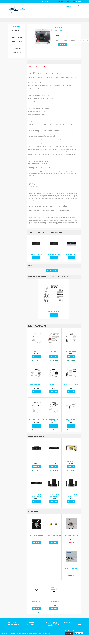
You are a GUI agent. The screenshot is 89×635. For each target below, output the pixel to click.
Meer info (31, 61)
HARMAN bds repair (17, 41)
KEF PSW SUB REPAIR (17, 52)
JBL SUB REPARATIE (17, 48)
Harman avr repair (17, 37)
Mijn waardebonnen (31, 631)
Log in (79, 1)
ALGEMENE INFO (16, 30)
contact (63, 1)
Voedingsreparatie (36, 436)
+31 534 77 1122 (52, 628)
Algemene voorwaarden (13, 624)
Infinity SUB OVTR (17, 45)
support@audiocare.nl (53, 631)
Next (79, 323)
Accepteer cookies (78, 633)
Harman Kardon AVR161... (71, 254)
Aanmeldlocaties (12, 622)
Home (9, 19)
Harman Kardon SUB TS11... (53, 311)
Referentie (57, 30)
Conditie (56, 32)
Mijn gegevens (30, 628)
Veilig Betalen (11, 628)
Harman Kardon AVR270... (54, 254)
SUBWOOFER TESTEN (17, 56)
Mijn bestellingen (31, 622)
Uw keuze (57, 40)
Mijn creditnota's (31, 624)
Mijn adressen (30, 626)
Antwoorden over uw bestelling (15, 631)
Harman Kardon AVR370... (36, 254)
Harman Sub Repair (17, 34)
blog (73, 1)
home (58, 1)
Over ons (10, 626)
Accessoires (33, 511)
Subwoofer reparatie (37, 326)
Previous (27, 323)
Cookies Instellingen (68, 633)
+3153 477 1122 (44, 1)
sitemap (69, 1)
